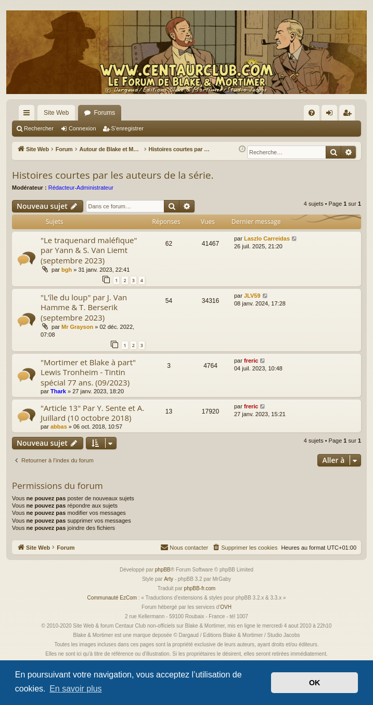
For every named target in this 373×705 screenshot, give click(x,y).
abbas (58, 426)
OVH (225, 607)
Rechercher (39, 128)
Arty (168, 579)
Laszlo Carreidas (267, 238)
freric (251, 360)
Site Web (56, 112)
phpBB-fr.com (200, 588)
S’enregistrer (127, 128)
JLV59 (252, 295)
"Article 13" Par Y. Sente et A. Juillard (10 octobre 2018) (92, 413)
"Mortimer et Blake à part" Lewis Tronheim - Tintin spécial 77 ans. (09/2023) (88, 372)
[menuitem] (311, 113)
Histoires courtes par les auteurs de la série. (113, 175)
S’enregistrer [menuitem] (349, 115)
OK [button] (314, 683)
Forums (104, 112)
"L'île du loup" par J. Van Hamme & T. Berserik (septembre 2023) (84, 307)
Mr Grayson (77, 327)
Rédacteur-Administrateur (80, 187)
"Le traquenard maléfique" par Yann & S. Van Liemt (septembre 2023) (89, 250)
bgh (66, 270)
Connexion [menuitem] (331, 115)
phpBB (163, 570)
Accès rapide (28, 115)
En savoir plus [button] (75, 688)
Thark (58, 391)
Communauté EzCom (112, 598)
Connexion (82, 128)
